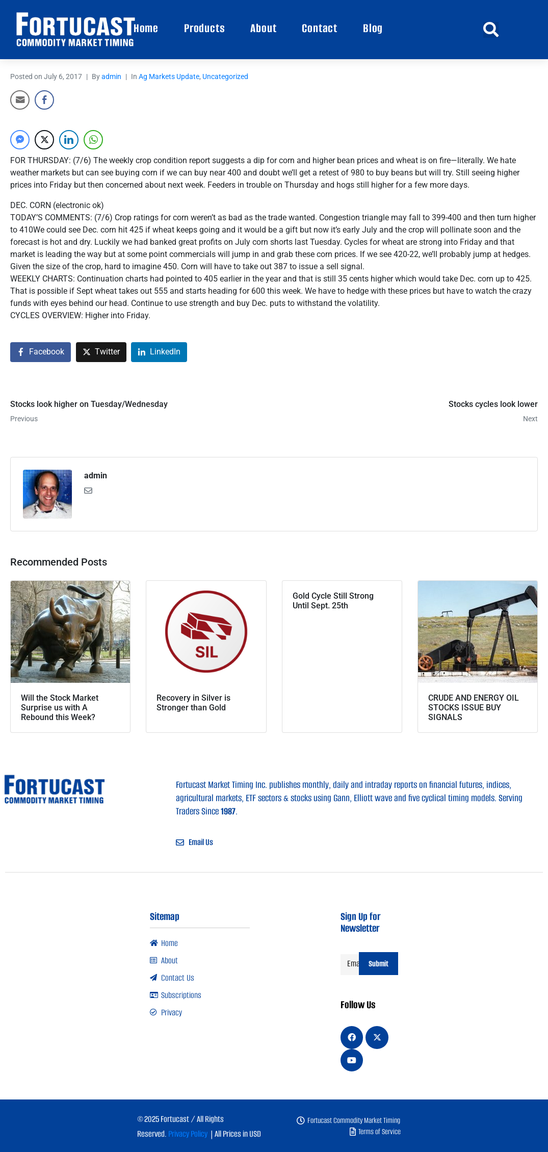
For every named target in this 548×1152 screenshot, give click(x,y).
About (263, 28)
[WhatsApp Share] (93, 139)
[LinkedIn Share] (69, 139)
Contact (319, 28)
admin (111, 76)
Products (204, 28)
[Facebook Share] (44, 100)
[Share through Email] (20, 100)
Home (146, 28)
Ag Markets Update (169, 76)
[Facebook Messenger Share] (20, 139)
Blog (373, 28)
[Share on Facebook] (40, 352)
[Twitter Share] (44, 139)
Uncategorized (225, 76)
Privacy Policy (187, 1134)
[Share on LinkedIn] (159, 352)
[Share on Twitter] (101, 352)
